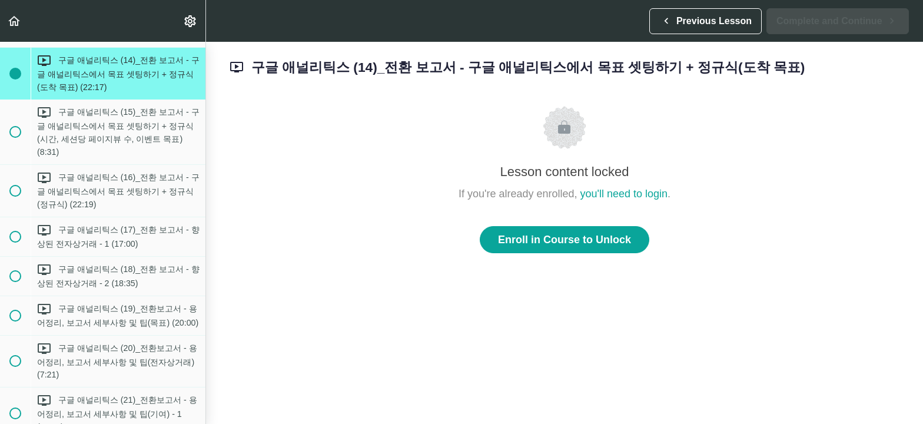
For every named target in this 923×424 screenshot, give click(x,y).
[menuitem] (190, 21)
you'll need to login (624, 194)
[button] (14, 21)
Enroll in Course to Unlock (564, 240)
